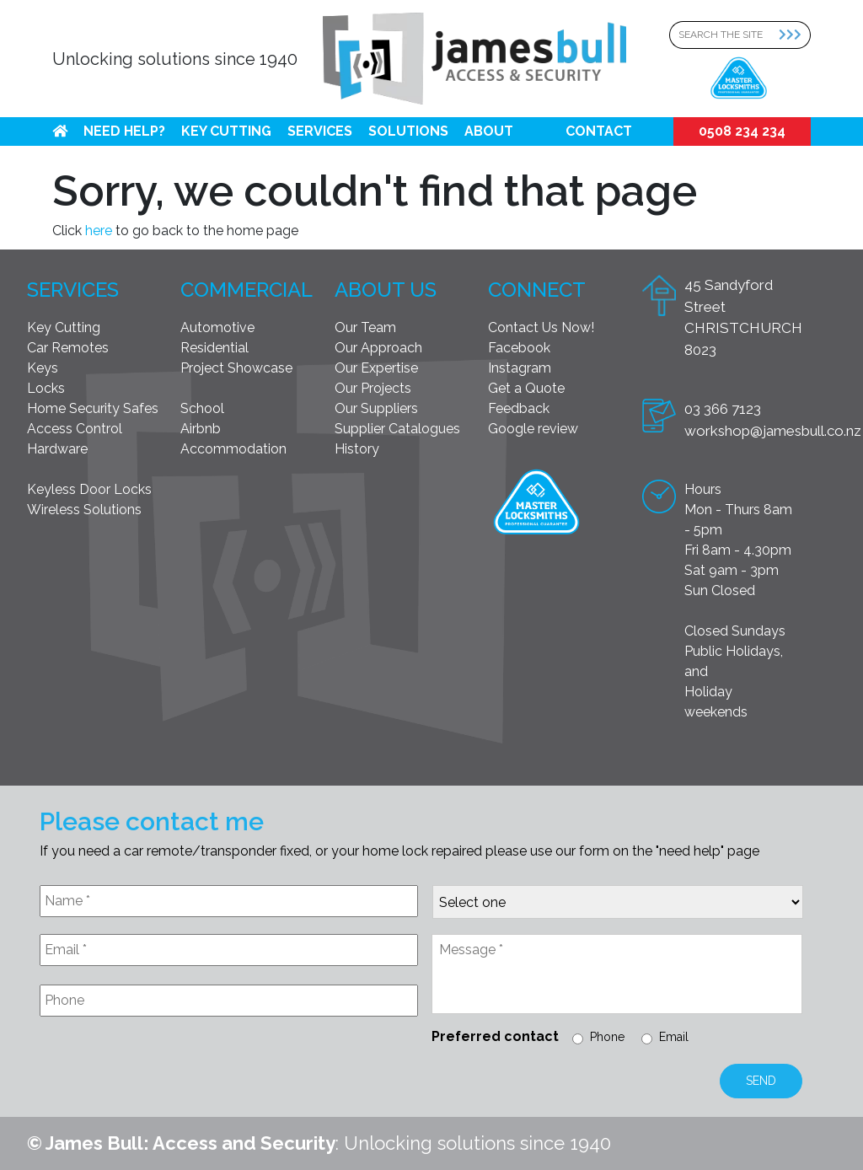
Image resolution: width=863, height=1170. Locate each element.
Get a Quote (526, 388)
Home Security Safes (92, 408)
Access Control (74, 429)
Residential (214, 348)
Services (319, 131)
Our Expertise (376, 368)
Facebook (519, 348)
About (488, 131)
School (202, 408)
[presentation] (168, 1070)
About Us (386, 289)
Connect (537, 289)
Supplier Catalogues (397, 429)
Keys (42, 368)
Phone (607, 1037)
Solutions (408, 131)
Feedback (518, 408)
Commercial (246, 289)
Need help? (124, 131)
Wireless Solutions (84, 510)
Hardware (57, 449)
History (357, 449)
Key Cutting (226, 131)
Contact (599, 131)
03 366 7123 (722, 408)
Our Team (365, 327)
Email (674, 1037)
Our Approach (378, 348)
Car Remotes (68, 348)
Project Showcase (236, 368)
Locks (46, 388)
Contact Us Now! (541, 327)
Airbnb (200, 429)
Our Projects (373, 388)
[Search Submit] (795, 35)
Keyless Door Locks (89, 489)
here (98, 231)
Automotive (217, 327)
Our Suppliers (376, 408)
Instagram (519, 368)
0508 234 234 (742, 131)
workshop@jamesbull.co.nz (772, 430)
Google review (533, 429)
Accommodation (233, 449)
